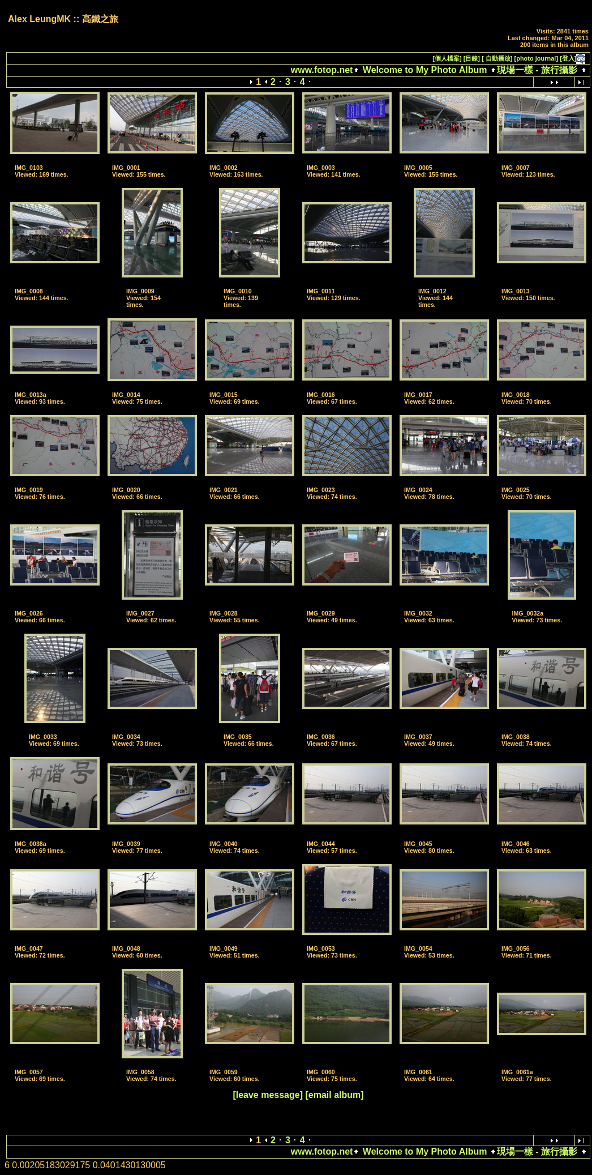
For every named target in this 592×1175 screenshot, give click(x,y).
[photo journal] (536, 58)
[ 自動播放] (497, 58)
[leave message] (268, 1095)
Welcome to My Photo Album (424, 70)
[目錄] (472, 58)
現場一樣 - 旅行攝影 (537, 70)
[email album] (334, 1095)
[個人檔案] (446, 58)
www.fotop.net (322, 70)
